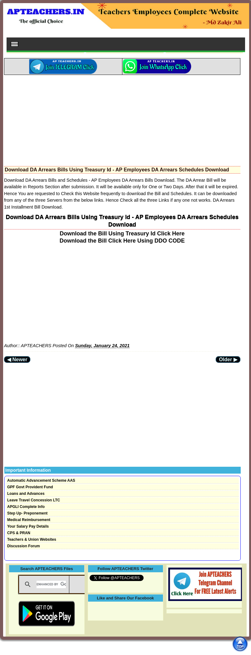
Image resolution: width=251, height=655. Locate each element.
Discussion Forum (23, 546)
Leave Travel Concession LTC (33, 500)
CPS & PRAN (18, 533)
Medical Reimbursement (28, 520)
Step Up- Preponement (27, 513)
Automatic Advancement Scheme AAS (41, 480)
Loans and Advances (26, 493)
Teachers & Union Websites (31, 539)
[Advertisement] (122, 118)
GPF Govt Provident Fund (30, 487)
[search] (51, 584)
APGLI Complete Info (26, 507)
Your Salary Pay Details (28, 526)
